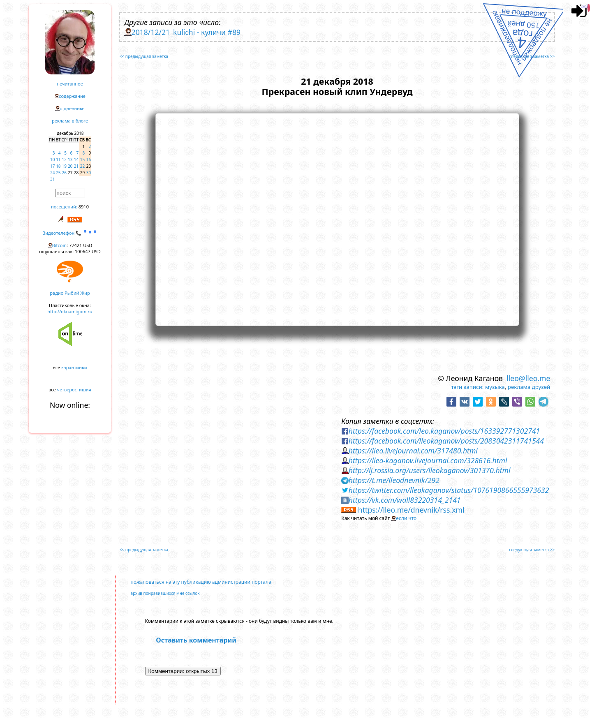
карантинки (74, 367)
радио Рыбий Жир (70, 293)
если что (406, 518)
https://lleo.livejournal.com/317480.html (413, 450)
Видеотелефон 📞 (69, 233)
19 (64, 166)
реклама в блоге (70, 121)
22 (82, 166)
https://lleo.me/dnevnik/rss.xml (411, 510)
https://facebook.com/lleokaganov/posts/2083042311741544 (446, 441)
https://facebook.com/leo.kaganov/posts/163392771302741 (444, 431)
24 (52, 173)
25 (58, 173)
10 (52, 159)
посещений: (64, 206)
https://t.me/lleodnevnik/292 (394, 480)
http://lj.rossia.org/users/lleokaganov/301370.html (430, 470)
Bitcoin (59, 245)
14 (76, 159)
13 (70, 159)
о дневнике (72, 108)
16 (88, 159)
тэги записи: (467, 387)
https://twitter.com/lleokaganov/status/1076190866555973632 (449, 490)
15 (82, 159)
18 (58, 166)
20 (70, 166)
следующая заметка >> (532, 56)
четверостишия (74, 389)
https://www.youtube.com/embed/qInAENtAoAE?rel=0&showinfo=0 (337, 218)
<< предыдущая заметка (144, 56)
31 (52, 179)
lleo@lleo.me (528, 378)
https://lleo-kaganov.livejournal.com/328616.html (428, 460)
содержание (72, 96)
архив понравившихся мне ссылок (165, 593)
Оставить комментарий (196, 640)
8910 (84, 206)
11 (58, 159)
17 (52, 166)
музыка (495, 387)
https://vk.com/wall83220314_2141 (405, 500)
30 (88, 173)
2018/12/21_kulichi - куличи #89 (186, 32)
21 (76, 166)
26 (64, 173)
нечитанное (70, 84)
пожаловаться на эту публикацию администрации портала (201, 581)
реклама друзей (529, 387)
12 (64, 159)
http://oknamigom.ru (69, 311)
